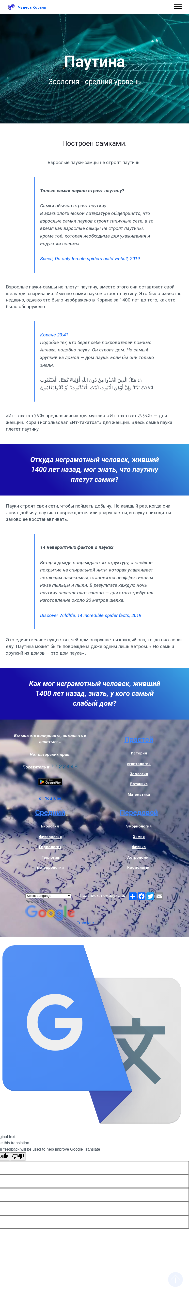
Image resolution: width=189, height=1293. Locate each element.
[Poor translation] (18, 1156)
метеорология (50, 867)
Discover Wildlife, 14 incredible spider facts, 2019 (90, 615)
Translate (59, 922)
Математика (139, 794)
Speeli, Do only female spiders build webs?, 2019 (90, 258)
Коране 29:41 (54, 335)
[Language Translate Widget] (48, 895)
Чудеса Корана (32, 7)
